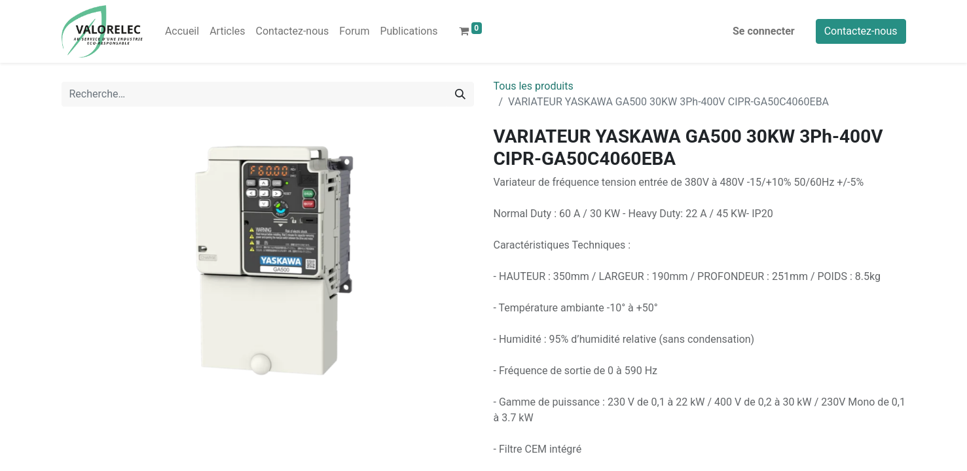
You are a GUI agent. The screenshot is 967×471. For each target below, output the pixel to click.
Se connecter (764, 31)
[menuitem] (182, 31)
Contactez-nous (861, 31)
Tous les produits (534, 86)
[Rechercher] (460, 94)
